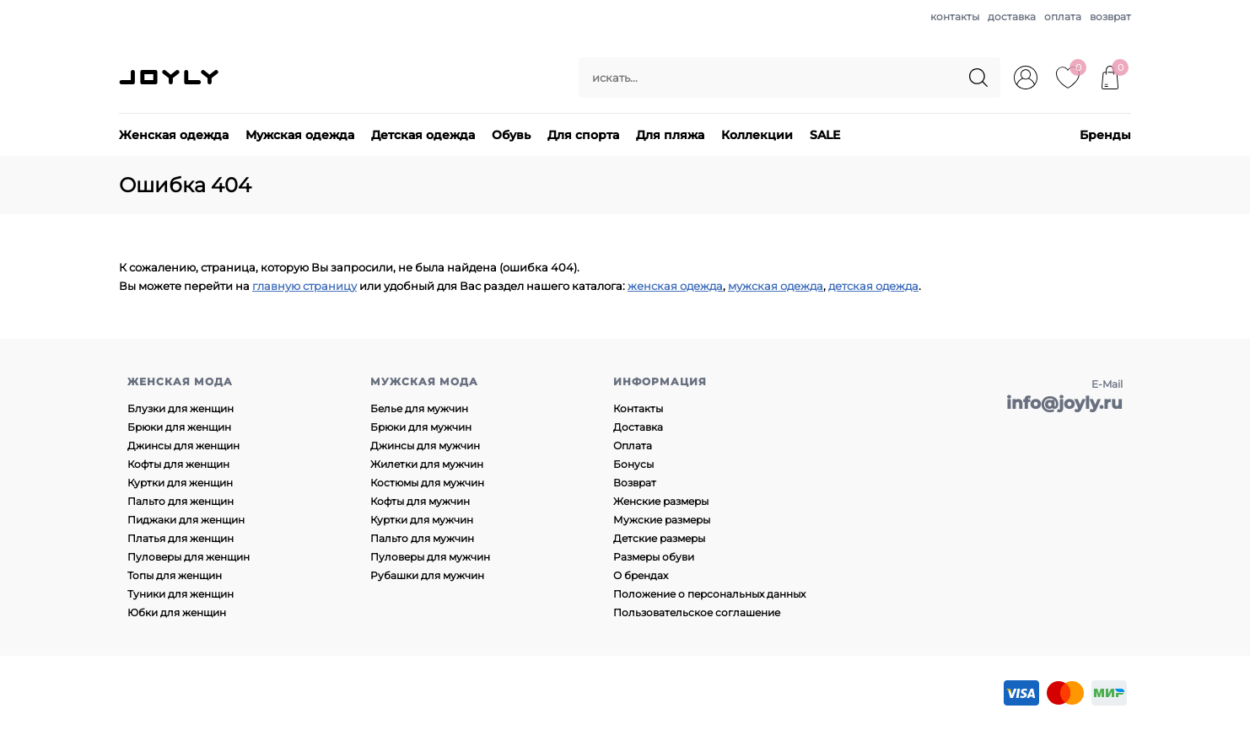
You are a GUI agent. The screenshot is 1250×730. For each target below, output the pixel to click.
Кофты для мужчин (420, 501)
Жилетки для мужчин (426, 464)
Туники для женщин (180, 594)
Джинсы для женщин (183, 445)
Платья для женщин (180, 538)
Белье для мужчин (419, 408)
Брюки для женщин (179, 427)
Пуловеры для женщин (188, 556)
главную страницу (304, 286)
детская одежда (873, 286)
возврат (1110, 16)
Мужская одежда (299, 134)
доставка (1012, 16)
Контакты (638, 408)
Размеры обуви (653, 556)
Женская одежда (174, 134)
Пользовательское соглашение (696, 612)
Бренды (1105, 134)
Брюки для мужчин (420, 427)
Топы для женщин (174, 575)
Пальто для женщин (180, 501)
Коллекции (757, 134)
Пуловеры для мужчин (430, 556)
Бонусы (633, 464)
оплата (1062, 16)
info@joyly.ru (1064, 403)
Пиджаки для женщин (186, 519)
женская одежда (675, 286)
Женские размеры (661, 501)
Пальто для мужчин (422, 538)
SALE (825, 134)
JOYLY (170, 77)
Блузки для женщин (180, 408)
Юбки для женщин (176, 612)
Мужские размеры (661, 519)
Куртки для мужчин (421, 519)
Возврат (634, 482)
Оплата (632, 445)
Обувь (511, 134)
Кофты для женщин (178, 464)
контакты (954, 16)
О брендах (640, 575)
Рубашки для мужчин (427, 575)
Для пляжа (670, 134)
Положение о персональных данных (709, 594)
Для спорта (583, 134)
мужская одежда (775, 286)
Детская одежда (423, 134)
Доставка (638, 427)
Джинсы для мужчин (425, 445)
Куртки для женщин (180, 482)
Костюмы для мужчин (427, 482)
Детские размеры (659, 538)
